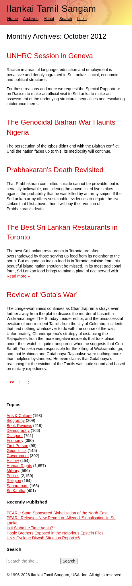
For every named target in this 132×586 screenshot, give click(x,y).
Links (82, 18)
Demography (18, 430)
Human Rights (19, 465)
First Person (17, 445)
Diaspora (15, 435)
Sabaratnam (17, 485)
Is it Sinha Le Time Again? (30, 528)
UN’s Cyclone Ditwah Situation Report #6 (43, 538)
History (13, 460)
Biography (16, 420)
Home (12, 18)
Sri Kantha (16, 490)
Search (65, 18)
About (49, 18)
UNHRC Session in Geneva (50, 56)
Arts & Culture (19, 415)
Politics (13, 475)
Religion (14, 480)
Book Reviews (19, 425)
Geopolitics (16, 450)
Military (13, 470)
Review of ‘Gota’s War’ (42, 294)
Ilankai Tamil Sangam (51, 9)
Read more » (18, 276)
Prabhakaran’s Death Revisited (55, 170)
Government (18, 455)
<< (11, 382)
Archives (30, 18)
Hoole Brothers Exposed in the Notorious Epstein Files (55, 533)
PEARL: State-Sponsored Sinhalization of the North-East (57, 513)
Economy (15, 440)
